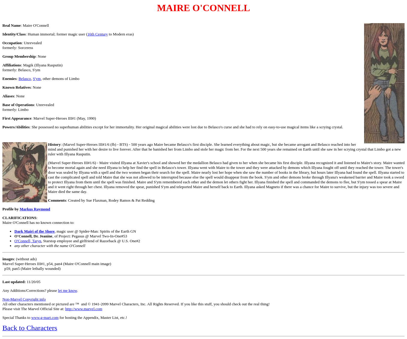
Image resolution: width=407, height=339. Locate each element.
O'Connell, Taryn (27, 241)
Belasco (25, 78)
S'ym (37, 78)
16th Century (97, 34)
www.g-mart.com (45, 317)
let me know (67, 290)
